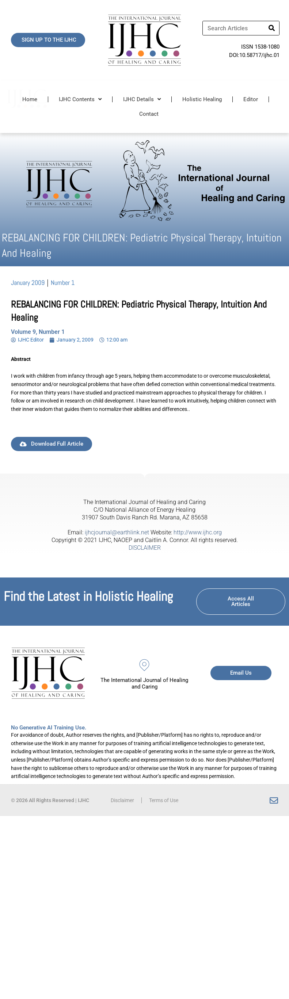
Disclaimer (122, 800)
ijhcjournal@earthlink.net (117, 532)
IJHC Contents (80, 99)
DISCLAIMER (145, 547)
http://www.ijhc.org (198, 532)
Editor (250, 99)
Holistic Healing (202, 99)
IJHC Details (142, 99)
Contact (149, 114)
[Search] (272, 28)
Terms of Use (163, 800)
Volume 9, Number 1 (38, 331)
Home (29, 99)
